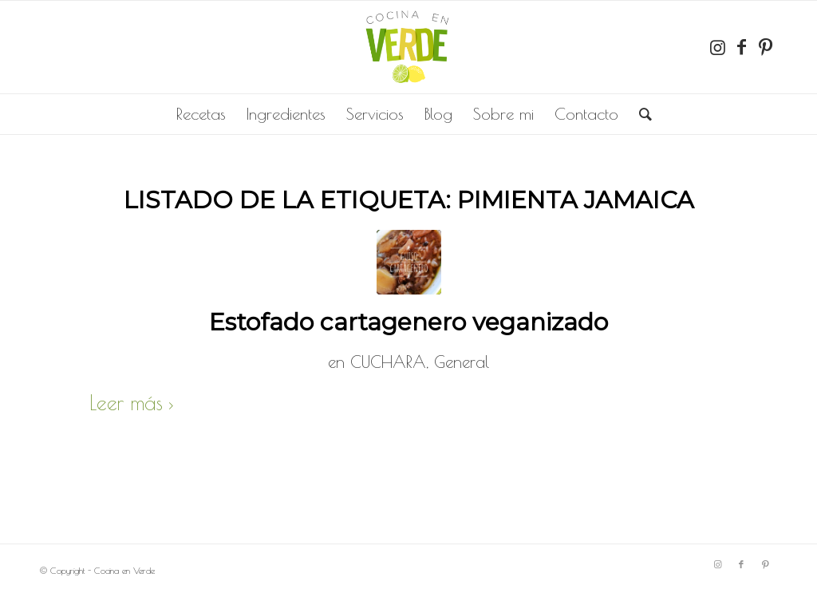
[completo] (408, 47)
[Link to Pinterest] (765, 47)
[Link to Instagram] (717, 47)
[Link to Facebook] (741, 47)
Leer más (134, 402)
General (461, 361)
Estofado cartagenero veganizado (408, 322)
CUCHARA (388, 361)
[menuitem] (201, 114)
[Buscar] (640, 114)
